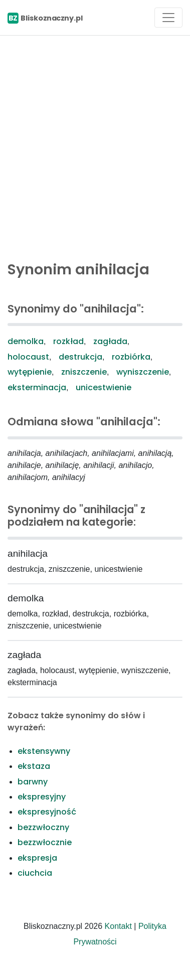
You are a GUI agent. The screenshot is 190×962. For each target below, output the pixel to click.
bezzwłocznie (45, 842)
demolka (26, 341)
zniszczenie (84, 372)
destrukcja (80, 357)
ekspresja (37, 858)
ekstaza (34, 766)
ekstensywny (44, 751)
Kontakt (118, 926)
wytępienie (30, 372)
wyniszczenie (142, 372)
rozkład (68, 341)
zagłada (110, 341)
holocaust (28, 357)
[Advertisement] (95, 146)
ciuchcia (35, 873)
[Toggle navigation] (168, 18)
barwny (33, 781)
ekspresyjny (42, 797)
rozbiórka (131, 357)
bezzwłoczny (43, 827)
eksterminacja (37, 387)
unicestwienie (103, 387)
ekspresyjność (47, 812)
